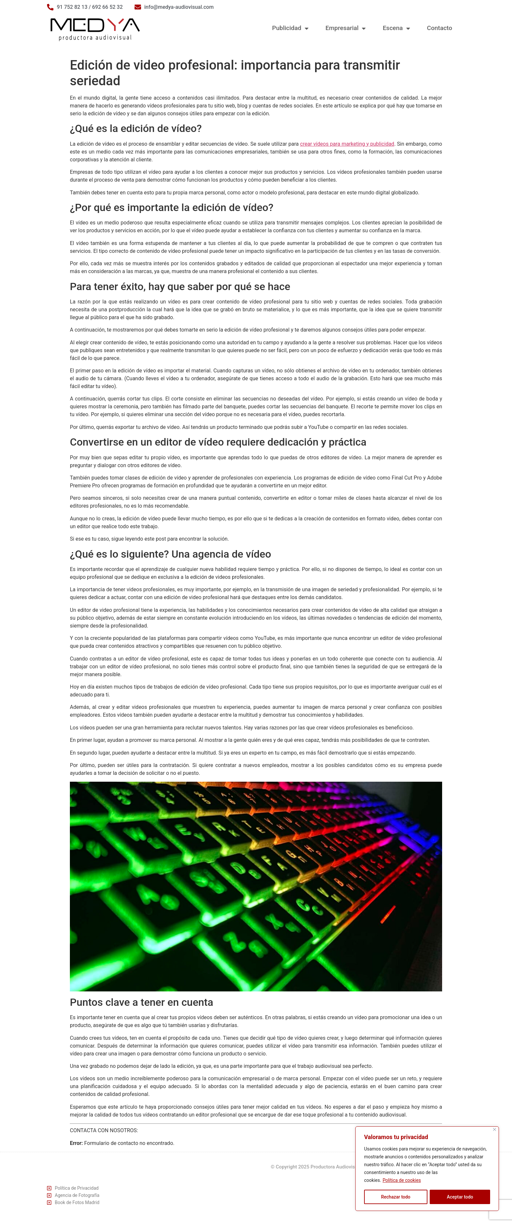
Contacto (439, 28)
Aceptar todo (460, 1197)
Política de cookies (402, 1180)
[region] (427, 1169)
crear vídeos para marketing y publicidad (347, 144)
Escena (396, 28)
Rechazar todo (395, 1197)
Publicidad (290, 28)
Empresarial (346, 28)
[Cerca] (494, 1129)
